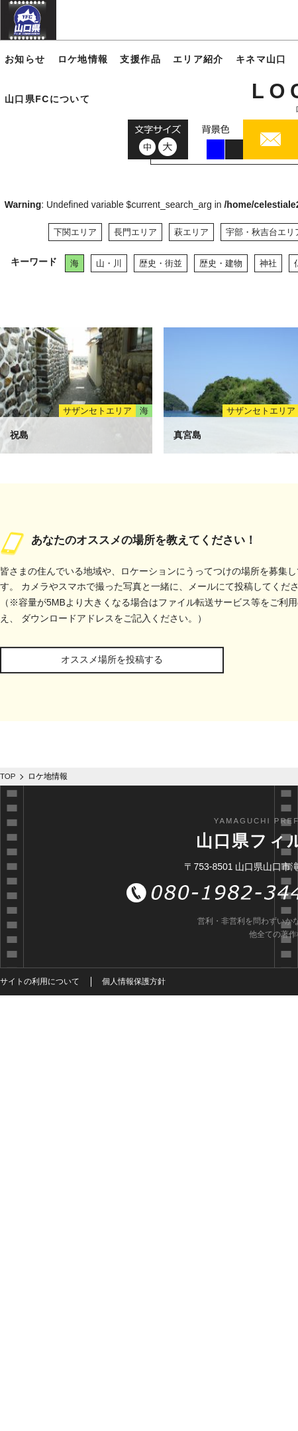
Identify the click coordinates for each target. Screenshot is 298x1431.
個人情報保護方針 (134, 981)
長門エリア (135, 232)
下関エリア (75, 232)
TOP (8, 776)
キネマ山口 (261, 59)
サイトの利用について (39, 981)
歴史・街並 (160, 263)
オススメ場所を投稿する (112, 659)
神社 (268, 263)
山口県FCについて (47, 99)
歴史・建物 (220, 263)
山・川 (109, 263)
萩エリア (191, 232)
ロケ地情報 (83, 59)
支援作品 (140, 59)
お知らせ (25, 59)
